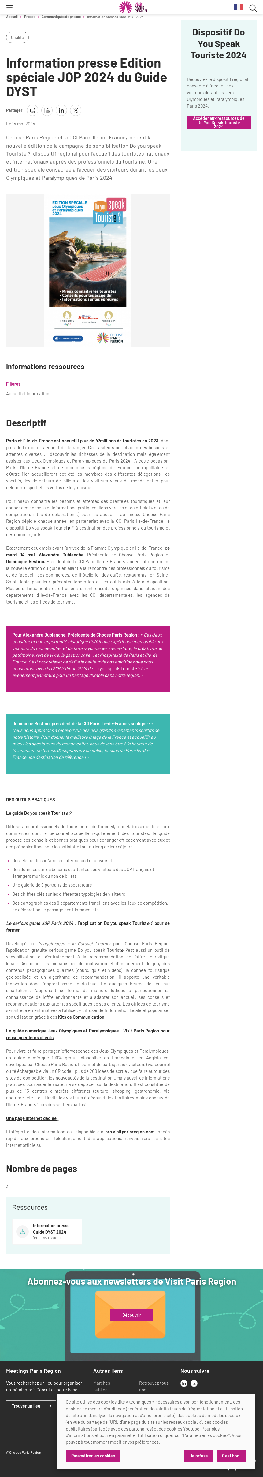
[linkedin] (183, 1383)
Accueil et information (27, 393)
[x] (194, 1383)
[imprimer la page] (32, 110)
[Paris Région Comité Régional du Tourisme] (133, 7)
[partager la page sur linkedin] (61, 110)
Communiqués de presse (61, 16)
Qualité (17, 37)
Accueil (12, 16)
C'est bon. (231, 1455)
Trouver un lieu (26, 1406)
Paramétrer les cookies (93, 1455)
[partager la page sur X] (75, 110)
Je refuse (199, 1455)
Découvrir (131, 1315)
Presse (29, 16)
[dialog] (156, 1431)
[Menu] (9, 7)
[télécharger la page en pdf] (47, 110)
